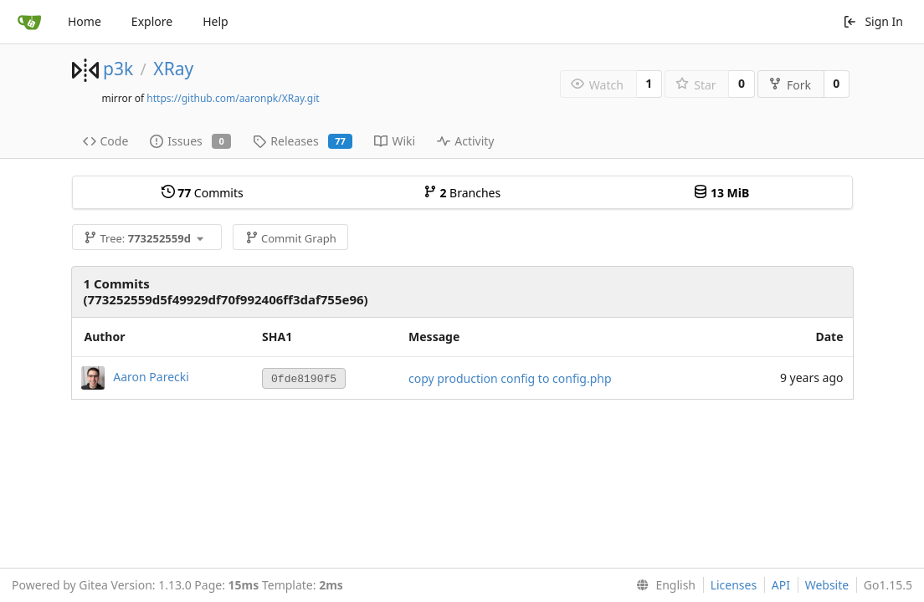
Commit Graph (290, 238)
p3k (118, 68)
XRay (173, 68)
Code (106, 141)
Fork (789, 85)
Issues (190, 141)
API (781, 585)
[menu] (662, 585)
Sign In (873, 21)
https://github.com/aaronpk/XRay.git (232, 98)
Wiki (394, 141)
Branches (462, 193)
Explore (151, 21)
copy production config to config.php (509, 378)
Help (215, 21)
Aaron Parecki (151, 377)
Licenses (734, 585)
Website (827, 585)
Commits (203, 193)
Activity (465, 141)
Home (84, 21)
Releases (302, 141)
